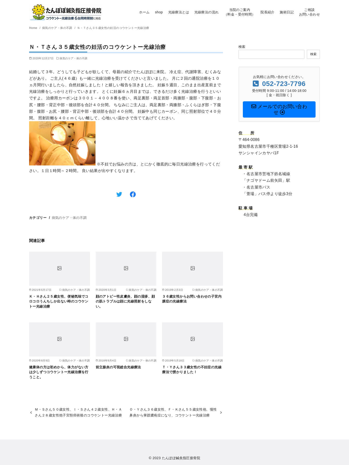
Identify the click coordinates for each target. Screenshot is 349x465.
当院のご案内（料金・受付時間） (239, 12)
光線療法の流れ (206, 12)
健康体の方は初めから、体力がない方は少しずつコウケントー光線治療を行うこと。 (58, 372)
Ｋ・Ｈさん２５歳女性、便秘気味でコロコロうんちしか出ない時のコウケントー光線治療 (58, 301)
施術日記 (287, 12)
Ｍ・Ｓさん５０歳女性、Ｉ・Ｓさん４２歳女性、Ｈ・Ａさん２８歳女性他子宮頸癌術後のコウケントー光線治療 (78, 412)
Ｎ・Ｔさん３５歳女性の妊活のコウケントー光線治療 (113, 28)
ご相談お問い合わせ (309, 12)
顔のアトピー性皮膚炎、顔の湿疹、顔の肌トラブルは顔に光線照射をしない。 (125, 301)
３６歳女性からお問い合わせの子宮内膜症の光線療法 (192, 298)
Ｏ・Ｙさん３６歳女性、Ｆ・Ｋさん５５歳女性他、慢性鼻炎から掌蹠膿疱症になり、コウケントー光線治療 (173, 412)
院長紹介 (268, 12)
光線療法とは (178, 12)
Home (33, 28)
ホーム (144, 12)
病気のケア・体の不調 (57, 28)
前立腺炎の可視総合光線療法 (118, 367)
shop (159, 12)
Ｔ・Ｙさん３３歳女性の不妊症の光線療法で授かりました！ (192, 369)
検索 (242, 47)
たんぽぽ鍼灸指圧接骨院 (181, 458)
